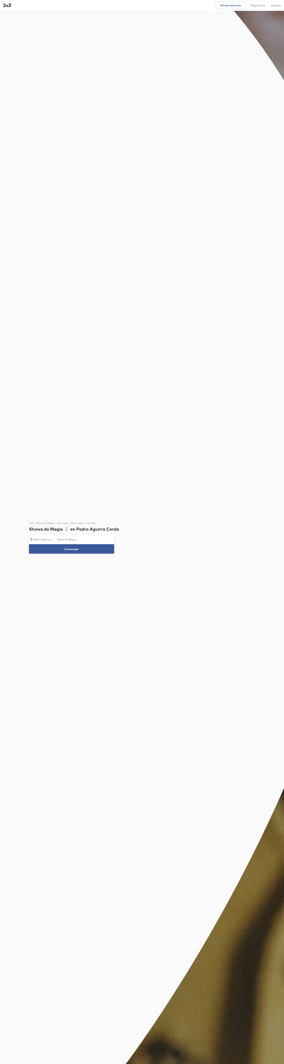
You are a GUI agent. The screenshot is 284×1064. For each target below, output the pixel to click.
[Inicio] (6, 5)
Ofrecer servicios (230, 5)
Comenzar (71, 549)
